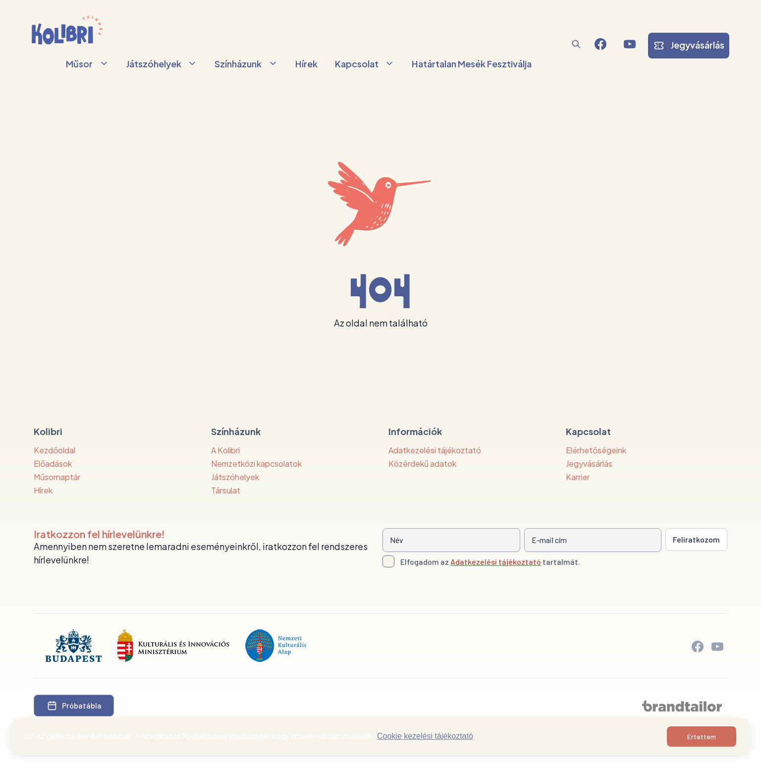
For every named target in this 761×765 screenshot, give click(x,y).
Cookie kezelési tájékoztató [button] (425, 736)
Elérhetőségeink (596, 450)
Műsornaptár (57, 477)
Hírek (306, 63)
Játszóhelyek (235, 477)
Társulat (225, 490)
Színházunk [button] (246, 63)
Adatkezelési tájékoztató (434, 450)
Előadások (53, 463)
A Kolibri (225, 450)
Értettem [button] (701, 736)
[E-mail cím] (593, 540)
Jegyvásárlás (589, 463)
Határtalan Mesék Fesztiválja (472, 63)
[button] (576, 44)
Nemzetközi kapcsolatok (256, 463)
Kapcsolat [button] (365, 63)
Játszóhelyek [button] (162, 63)
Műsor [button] (87, 63)
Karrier (578, 477)
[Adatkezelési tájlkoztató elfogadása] (388, 561)
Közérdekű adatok (422, 463)
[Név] (451, 540)
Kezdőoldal (54, 450)
